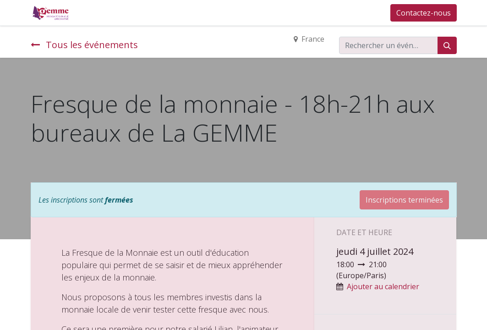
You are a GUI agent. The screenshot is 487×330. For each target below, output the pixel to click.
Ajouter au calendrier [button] (383, 286)
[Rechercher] (447, 45)
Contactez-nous (423, 13)
